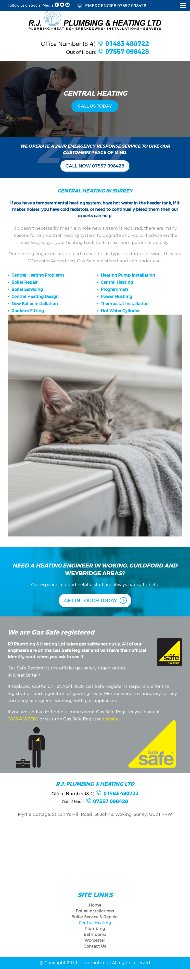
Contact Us (95, 946)
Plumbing (95, 928)
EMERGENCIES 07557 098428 (115, 5)
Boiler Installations (95, 911)
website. (109, 719)
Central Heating (95, 922)
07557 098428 (127, 51)
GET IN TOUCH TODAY (90, 600)
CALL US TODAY (95, 106)
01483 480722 (127, 44)
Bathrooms (95, 934)
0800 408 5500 (23, 719)
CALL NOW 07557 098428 (95, 166)
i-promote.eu (95, 963)
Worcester (95, 940)
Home (95, 905)
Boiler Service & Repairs (95, 917)
